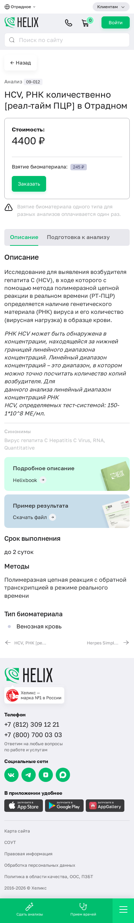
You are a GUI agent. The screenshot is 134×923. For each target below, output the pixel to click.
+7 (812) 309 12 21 (31, 724)
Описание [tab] (24, 236)
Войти (116, 22)
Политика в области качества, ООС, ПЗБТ (48, 876)
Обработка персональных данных (39, 865)
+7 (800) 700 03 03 (33, 734)
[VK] (11, 775)
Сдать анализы (29, 909)
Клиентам (107, 6)
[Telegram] (28, 775)
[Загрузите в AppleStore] (23, 805)
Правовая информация (28, 853)
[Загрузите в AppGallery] (105, 805)
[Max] (63, 775)
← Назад (20, 62)
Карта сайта (17, 831)
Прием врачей (83, 909)
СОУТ (10, 842)
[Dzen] (46, 775)
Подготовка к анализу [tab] (78, 236)
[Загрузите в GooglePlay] (64, 805)
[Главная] (67, 675)
